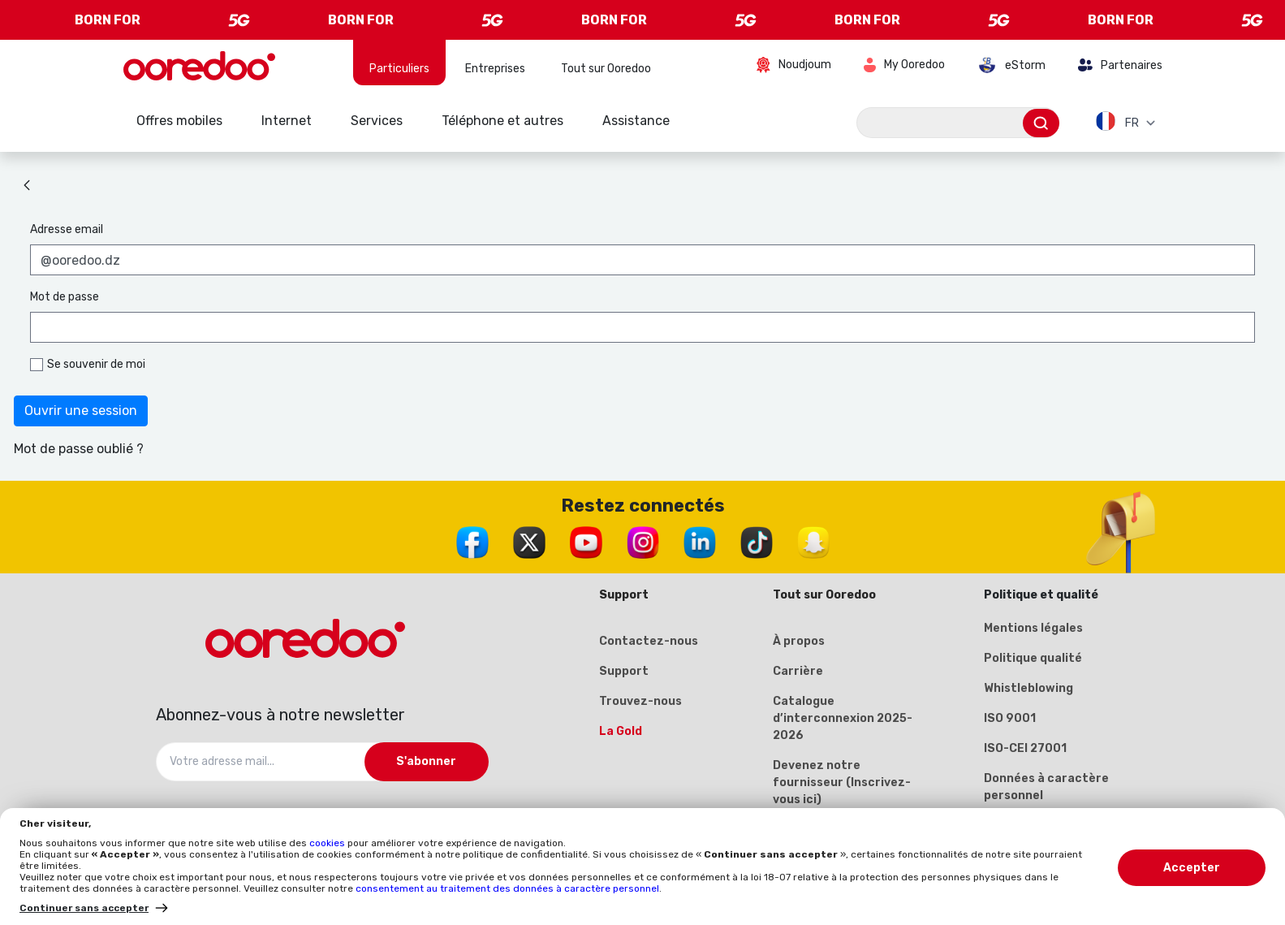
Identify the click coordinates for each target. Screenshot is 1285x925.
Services (377, 120)
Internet (286, 120)
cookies (328, 843)
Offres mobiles (179, 120)
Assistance (636, 120)
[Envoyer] (1041, 123)
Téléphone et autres (502, 120)
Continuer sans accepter (84, 908)
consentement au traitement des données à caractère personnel (507, 888)
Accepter (1191, 868)
